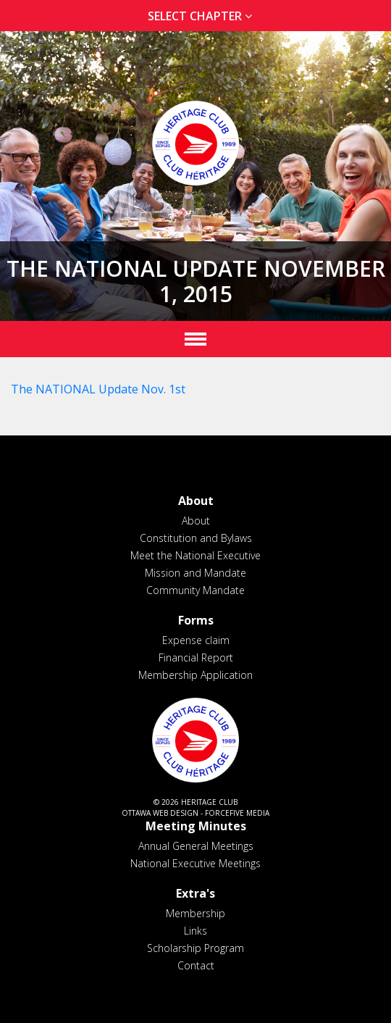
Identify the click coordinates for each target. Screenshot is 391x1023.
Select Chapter (203, 16)
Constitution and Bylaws (196, 538)
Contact (195, 965)
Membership (195, 913)
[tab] (195, 16)
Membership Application (195, 675)
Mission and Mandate (195, 573)
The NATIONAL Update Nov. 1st (98, 389)
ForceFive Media (237, 813)
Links (195, 931)
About (196, 520)
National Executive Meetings (195, 863)
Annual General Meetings (195, 846)
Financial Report (196, 657)
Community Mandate (195, 590)
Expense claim (196, 640)
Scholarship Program (195, 948)
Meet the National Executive (195, 555)
